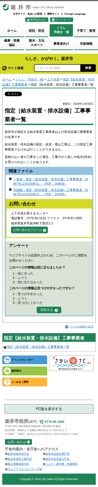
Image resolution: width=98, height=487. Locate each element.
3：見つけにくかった (28, 302)
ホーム (7, 79)
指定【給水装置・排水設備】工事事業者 (44, 338)
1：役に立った (23, 273)
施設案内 (16, 370)
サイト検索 (12, 68)
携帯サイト (53, 14)
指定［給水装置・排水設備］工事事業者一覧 (38, 347)
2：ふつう (20, 277)
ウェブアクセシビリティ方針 (25, 469)
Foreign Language (75, 14)
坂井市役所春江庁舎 (57, 459)
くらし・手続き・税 (29, 79)
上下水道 (53, 79)
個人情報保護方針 (18, 464)
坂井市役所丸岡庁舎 (57, 453)
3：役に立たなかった (28, 282)
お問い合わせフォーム (27, 230)
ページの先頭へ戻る (81, 326)
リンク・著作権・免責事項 (61, 464)
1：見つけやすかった (28, 294)
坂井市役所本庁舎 (18, 453)
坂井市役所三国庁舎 (20, 459)
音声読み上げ (38, 19)
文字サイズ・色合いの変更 (27, 14)
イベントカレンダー (22, 359)
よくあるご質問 (19, 382)
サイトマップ (63, 19)
